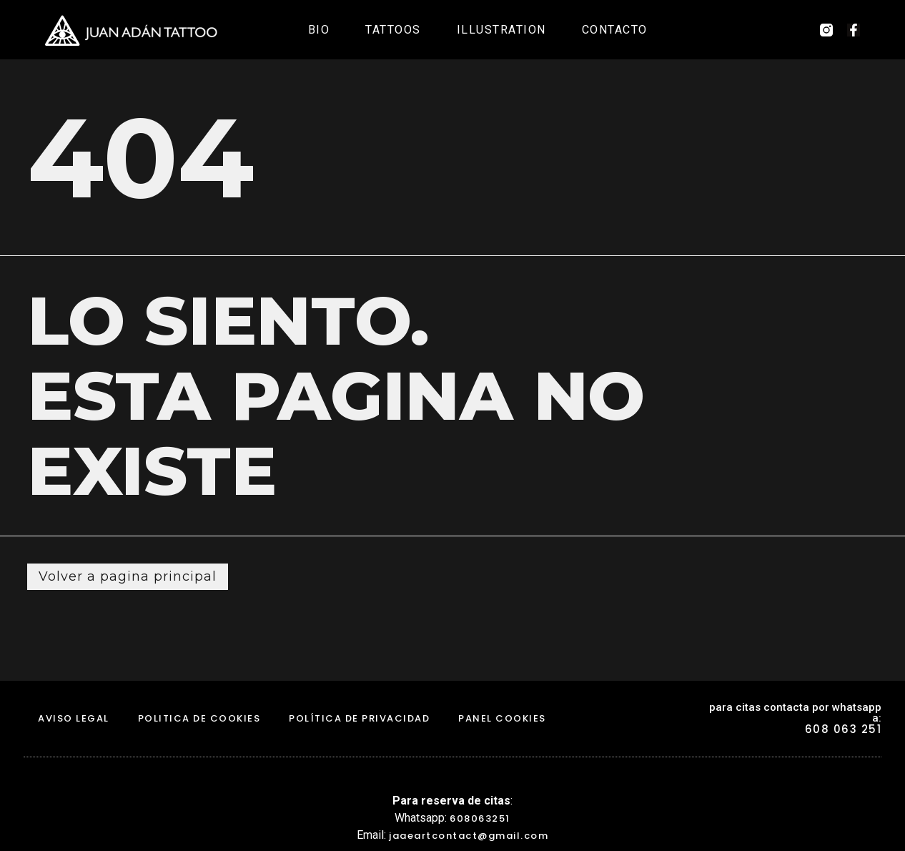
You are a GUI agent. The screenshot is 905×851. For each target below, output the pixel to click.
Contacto (615, 29)
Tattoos (393, 29)
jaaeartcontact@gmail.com (468, 835)
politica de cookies (199, 718)
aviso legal (73, 718)
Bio (319, 29)
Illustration (501, 29)
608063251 (480, 818)
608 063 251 (843, 729)
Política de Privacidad (359, 718)
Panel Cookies (502, 718)
